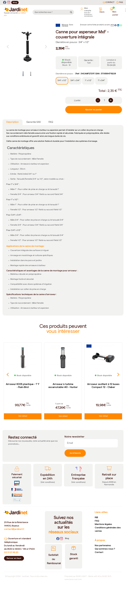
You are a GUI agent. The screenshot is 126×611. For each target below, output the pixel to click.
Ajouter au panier (93, 110)
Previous (8, 47)
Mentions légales (103, 524)
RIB (96, 517)
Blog (15, 2)
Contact (108, 3)
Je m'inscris (75, 453)
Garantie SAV (33, 122)
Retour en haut (14, 558)
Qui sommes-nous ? (105, 549)
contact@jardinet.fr (14, 529)
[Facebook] (4, 2)
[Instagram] (8, 2)
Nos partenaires (103, 545)
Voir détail (22, 416)
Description (12, 122)
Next (46, 47)
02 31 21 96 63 (11, 552)
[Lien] (67, 538)
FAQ (119, 2)
